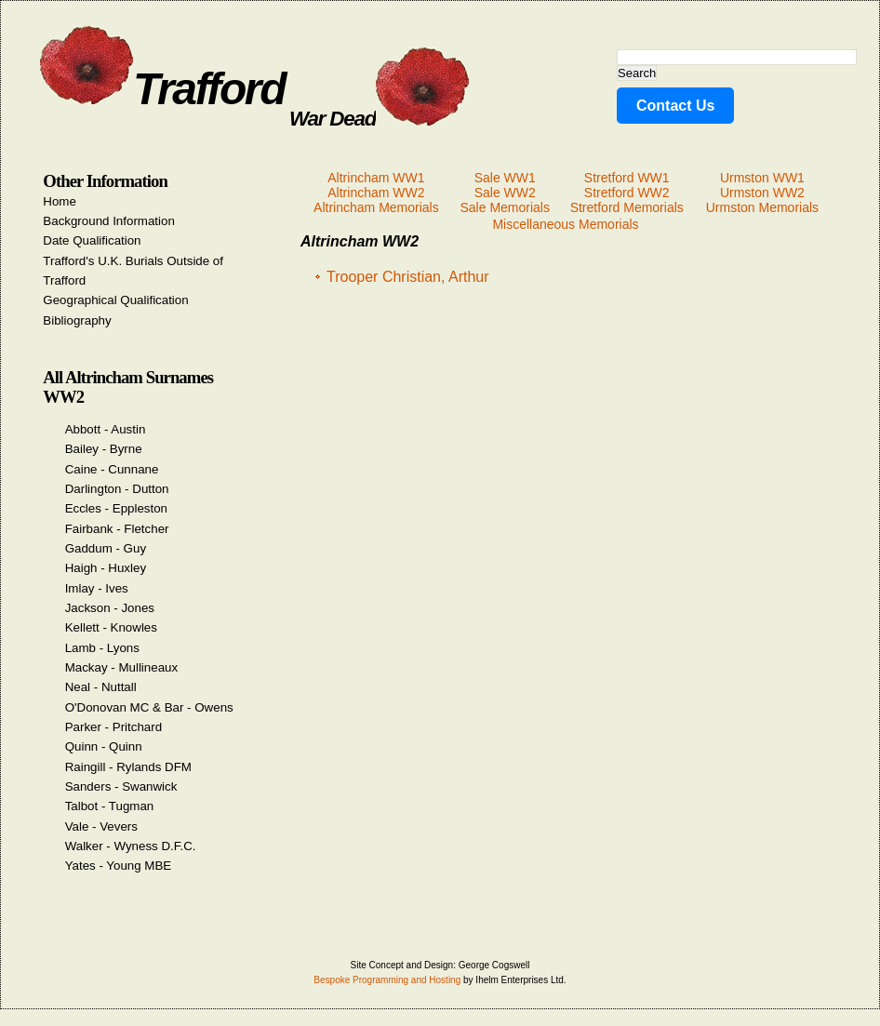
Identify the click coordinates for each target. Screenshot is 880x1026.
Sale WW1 (505, 177)
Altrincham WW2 (375, 192)
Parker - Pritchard (113, 727)
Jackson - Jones (109, 608)
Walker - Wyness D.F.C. (130, 846)
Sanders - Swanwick (121, 786)
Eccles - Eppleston (116, 508)
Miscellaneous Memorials (565, 224)
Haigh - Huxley (105, 568)
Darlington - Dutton (117, 489)
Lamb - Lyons (102, 648)
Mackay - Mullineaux (121, 667)
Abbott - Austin (105, 429)
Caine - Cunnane (112, 469)
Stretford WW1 (627, 177)
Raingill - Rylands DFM (128, 767)
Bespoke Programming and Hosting (386, 980)
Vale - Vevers (101, 826)
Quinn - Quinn (103, 746)
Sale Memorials (504, 207)
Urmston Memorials (762, 207)
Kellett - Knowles (111, 627)
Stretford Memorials (627, 207)
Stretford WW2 (627, 192)
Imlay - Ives (96, 588)
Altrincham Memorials (376, 207)
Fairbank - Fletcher (117, 529)
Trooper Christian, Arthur (408, 277)
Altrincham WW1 (375, 177)
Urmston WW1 (762, 177)
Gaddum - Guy (105, 548)
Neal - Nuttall (101, 687)
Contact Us (675, 105)
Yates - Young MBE (118, 866)
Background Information (109, 221)
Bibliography (77, 320)
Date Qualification (91, 240)
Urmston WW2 (762, 192)
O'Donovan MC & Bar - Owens (149, 707)
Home (59, 201)
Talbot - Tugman (109, 806)
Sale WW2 (505, 192)
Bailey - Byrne (103, 449)
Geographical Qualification (115, 300)
